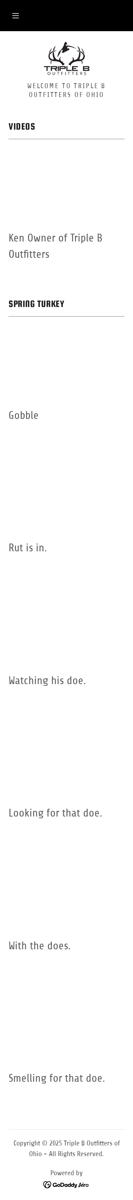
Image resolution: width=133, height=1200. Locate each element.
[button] (16, 15)
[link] (66, 59)
